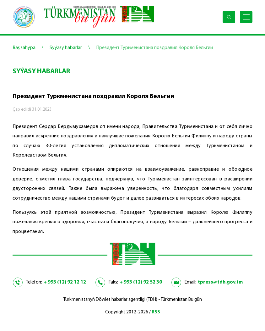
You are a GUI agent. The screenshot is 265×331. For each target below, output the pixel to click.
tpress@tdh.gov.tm (220, 282)
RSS (156, 312)
